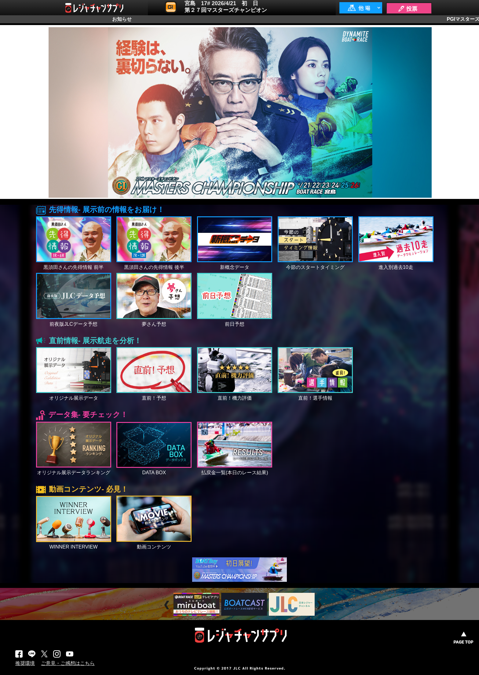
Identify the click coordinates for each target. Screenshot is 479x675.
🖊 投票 (407, 9)
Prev (167, 605)
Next (320, 605)
